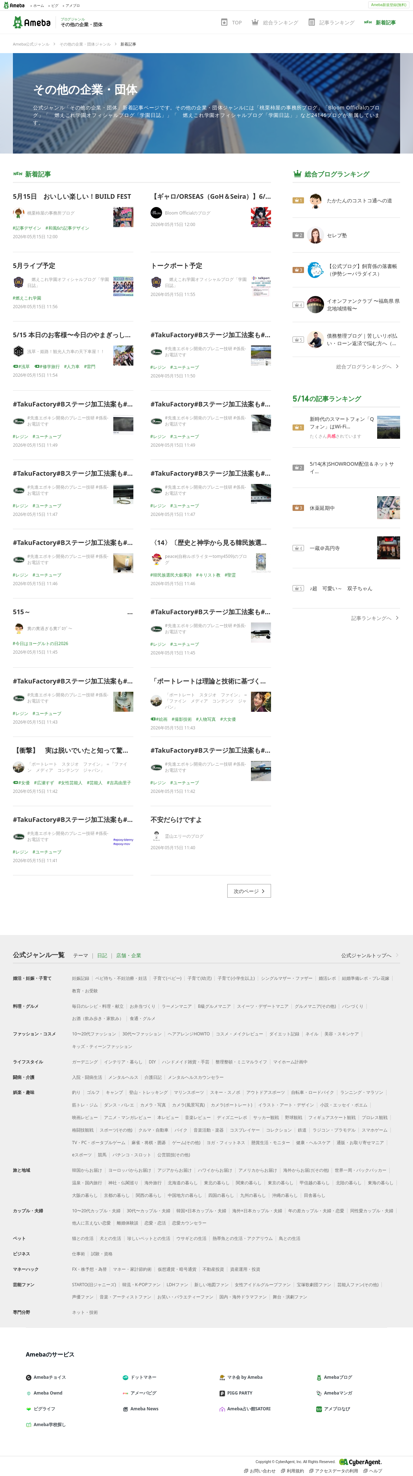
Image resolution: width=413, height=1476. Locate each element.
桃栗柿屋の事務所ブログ (51, 213)
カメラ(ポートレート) (231, 1105)
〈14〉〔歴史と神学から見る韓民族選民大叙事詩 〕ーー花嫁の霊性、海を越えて (269, 542)
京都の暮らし (117, 1195)
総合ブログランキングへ (368, 366)
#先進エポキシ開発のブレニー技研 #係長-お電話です (205, 352)
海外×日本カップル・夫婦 (257, 1211)
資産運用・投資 (245, 1269)
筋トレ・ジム (85, 1105)
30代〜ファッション (142, 1034)
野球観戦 (293, 1117)
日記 (102, 955)
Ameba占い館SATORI (247, 1409)
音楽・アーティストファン (125, 1297)
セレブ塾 (337, 235)
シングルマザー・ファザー (287, 978)
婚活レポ (327, 978)
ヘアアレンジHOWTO (189, 1034)
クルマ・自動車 (153, 1130)
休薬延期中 (322, 507)
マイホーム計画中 (290, 1062)
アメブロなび (336, 1409)
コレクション (279, 1130)
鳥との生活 (289, 1238)
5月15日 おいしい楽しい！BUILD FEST (72, 196)
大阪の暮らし (85, 1195)
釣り (76, 1092)
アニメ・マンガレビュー (127, 1117)
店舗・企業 (128, 955)
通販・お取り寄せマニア (360, 1142)
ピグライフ (43, 1409)
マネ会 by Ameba (243, 1377)
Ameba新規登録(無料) (388, 5)
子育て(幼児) (199, 978)
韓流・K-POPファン (141, 1285)
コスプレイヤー (245, 1130)
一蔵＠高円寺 (325, 548)
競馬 (102, 1155)
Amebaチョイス (49, 1377)
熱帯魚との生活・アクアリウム (243, 1238)
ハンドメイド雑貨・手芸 (185, 1062)
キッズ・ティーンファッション (102, 1046)
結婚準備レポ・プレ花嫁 (365, 978)
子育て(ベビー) (167, 978)
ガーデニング (85, 1062)
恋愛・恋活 (155, 1223)
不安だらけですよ (176, 819)
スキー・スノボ (225, 1092)
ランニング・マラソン (361, 1092)
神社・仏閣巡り (123, 1183)
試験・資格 (102, 1254)
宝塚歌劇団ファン (314, 1285)
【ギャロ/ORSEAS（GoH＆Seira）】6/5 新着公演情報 (230, 196)
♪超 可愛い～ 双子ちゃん (341, 588)
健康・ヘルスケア (313, 1142)
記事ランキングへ (375, 618)
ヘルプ (373, 1470)
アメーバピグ (142, 1393)
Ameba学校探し (49, 1424)
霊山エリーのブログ (184, 836)
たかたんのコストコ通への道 (359, 200)
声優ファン (83, 1297)
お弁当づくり (143, 1006)
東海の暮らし (381, 1183)
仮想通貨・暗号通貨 (177, 1269)
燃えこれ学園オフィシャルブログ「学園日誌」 (68, 282)
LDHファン (177, 1285)
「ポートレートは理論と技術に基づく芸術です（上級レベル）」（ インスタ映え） (271, 681)
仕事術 (78, 1254)
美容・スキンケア (341, 1034)
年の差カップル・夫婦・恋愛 (316, 1211)
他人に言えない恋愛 (91, 1223)
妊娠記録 (80, 978)
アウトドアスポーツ (265, 1092)
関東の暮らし (249, 1183)
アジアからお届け (174, 1170)
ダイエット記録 (284, 1034)
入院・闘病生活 (87, 1077)
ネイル (311, 1034)
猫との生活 (83, 1238)
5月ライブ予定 (34, 265)
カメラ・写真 (153, 1105)
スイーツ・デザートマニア (263, 1006)
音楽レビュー (198, 1117)
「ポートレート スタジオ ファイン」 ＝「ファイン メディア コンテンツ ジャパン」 (206, 701)
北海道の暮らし (183, 1183)
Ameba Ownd (47, 1393)
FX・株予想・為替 (89, 1269)
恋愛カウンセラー (189, 1223)
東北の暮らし (217, 1183)
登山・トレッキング (148, 1092)
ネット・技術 (85, 1312)
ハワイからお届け (215, 1170)
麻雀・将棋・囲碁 (149, 1142)
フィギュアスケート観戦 (332, 1117)
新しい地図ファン (211, 1285)
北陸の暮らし (349, 1183)
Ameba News (143, 1409)
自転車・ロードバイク (312, 1092)
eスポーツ (82, 1155)
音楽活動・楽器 (209, 1130)
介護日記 (153, 1077)
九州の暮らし (253, 1195)
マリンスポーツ (189, 1092)
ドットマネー (142, 1377)
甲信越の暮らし (315, 1183)
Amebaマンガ (337, 1393)
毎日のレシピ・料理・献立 (98, 1006)
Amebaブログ (337, 1377)
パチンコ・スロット (132, 1155)
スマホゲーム (375, 1130)
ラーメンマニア (177, 1006)
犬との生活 (110, 1238)
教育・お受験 (85, 991)
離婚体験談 (127, 1223)
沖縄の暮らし (285, 1195)
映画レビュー (85, 1117)
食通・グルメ (143, 1018)
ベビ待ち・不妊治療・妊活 (121, 978)
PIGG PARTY (238, 1393)
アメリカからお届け (257, 1170)
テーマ (80, 955)
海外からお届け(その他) (306, 1170)
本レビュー (168, 1117)
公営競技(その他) (173, 1155)
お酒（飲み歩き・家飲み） (98, 1018)
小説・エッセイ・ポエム (343, 1105)
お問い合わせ (260, 1470)
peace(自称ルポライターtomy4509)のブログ (206, 559)
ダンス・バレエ (119, 1105)
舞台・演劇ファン (290, 1297)
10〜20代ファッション (94, 1034)
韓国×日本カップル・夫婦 (201, 1211)
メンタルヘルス (123, 1077)
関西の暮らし (149, 1195)
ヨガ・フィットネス (225, 1142)
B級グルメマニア (214, 1006)
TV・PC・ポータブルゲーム (98, 1142)
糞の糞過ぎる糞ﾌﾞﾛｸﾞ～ (49, 628)
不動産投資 (213, 1269)
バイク (181, 1130)
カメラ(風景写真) (188, 1105)
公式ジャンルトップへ (370, 955)
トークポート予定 (176, 265)
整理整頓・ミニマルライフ (241, 1062)
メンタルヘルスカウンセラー (196, 1077)
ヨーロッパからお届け (129, 1170)
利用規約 (292, 1470)
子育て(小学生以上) (236, 978)
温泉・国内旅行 (87, 1183)
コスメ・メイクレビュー (239, 1034)
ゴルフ (93, 1092)
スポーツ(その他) (116, 1130)
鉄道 (302, 1130)
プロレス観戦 (375, 1117)
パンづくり (353, 1006)
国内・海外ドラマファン (243, 1297)
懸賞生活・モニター (270, 1142)
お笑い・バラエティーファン (185, 1297)
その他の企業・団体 (85, 89)
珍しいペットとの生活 (148, 1238)
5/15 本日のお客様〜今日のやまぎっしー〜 (75, 334)
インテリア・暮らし (123, 1062)
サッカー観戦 (266, 1117)
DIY (152, 1062)
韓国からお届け (87, 1170)
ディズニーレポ (232, 1117)
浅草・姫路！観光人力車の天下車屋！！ (66, 351)
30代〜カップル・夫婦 (148, 1211)
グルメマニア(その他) (315, 1006)
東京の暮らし (281, 1183)
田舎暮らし (315, 1195)
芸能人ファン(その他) (358, 1285)
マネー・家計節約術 (132, 1269)
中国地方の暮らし (185, 1195)
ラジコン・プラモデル (334, 1130)
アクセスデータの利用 (333, 1470)
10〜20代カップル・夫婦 (96, 1211)
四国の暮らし (221, 1195)
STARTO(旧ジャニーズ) (94, 1285)
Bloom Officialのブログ (187, 213)
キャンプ (114, 1092)
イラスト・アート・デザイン (286, 1105)
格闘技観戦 (83, 1130)
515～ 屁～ (109, 611)
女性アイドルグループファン (263, 1285)
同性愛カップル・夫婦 (371, 1211)
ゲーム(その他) (186, 1142)
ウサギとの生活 (191, 1238)
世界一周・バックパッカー (360, 1170)
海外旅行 (153, 1183)
